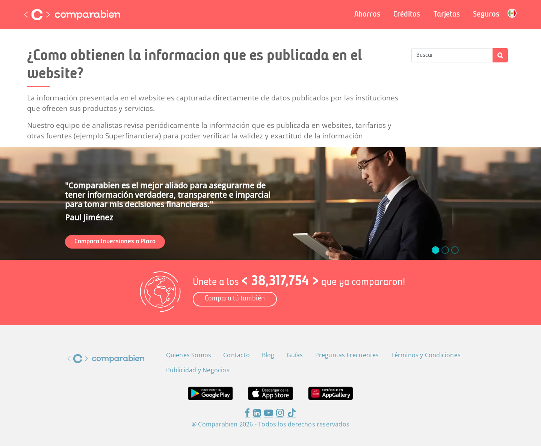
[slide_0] (435, 250)
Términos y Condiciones (426, 355)
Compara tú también (235, 298)
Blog (268, 355)
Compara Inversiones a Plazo (115, 241)
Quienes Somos (189, 355)
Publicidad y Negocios (198, 370)
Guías (295, 355)
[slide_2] (455, 250)
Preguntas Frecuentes (347, 355)
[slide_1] (445, 250)
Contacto (236, 355)
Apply (500, 55)
